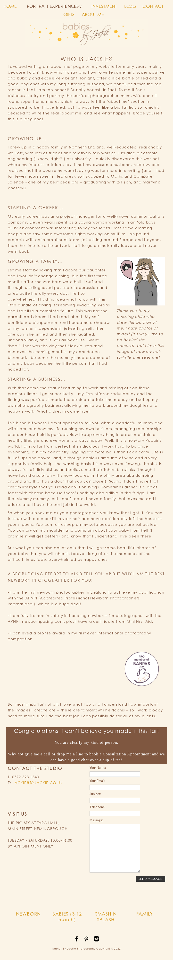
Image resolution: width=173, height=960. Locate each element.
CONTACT (153, 6)
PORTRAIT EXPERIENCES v (54, 6)
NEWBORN (28, 914)
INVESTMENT (104, 6)
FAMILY (144, 914)
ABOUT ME (93, 14)
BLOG (130, 6)
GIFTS (68, 14)
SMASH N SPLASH (106, 916)
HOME (10, 6)
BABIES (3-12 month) (67, 916)
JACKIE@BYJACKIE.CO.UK (38, 782)
